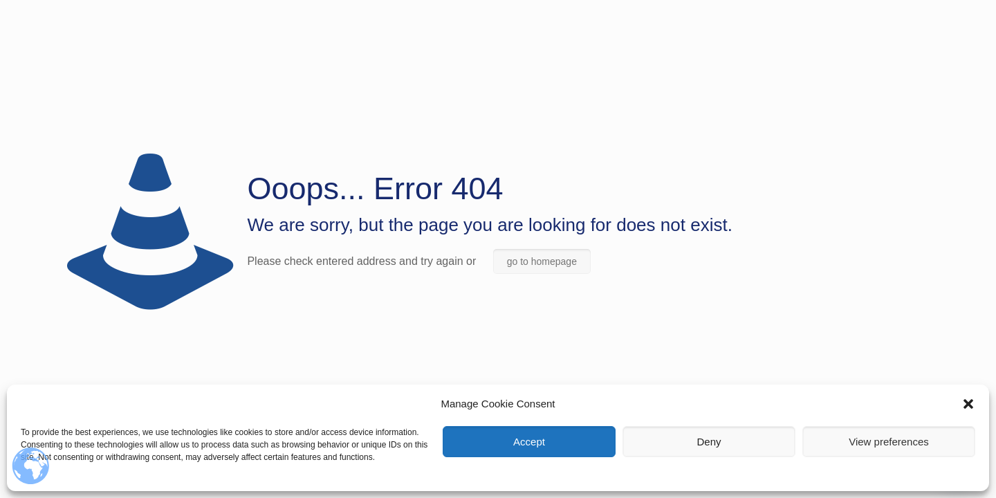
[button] (968, 404)
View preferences (889, 442)
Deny (709, 442)
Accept (529, 442)
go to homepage (542, 261)
